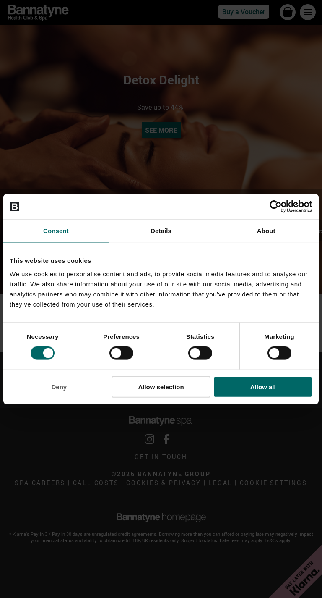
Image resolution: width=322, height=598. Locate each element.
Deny (59, 386)
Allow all (263, 386)
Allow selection (161, 386)
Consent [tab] (56, 230)
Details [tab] (161, 230)
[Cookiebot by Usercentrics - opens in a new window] (275, 206)
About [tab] (266, 230)
